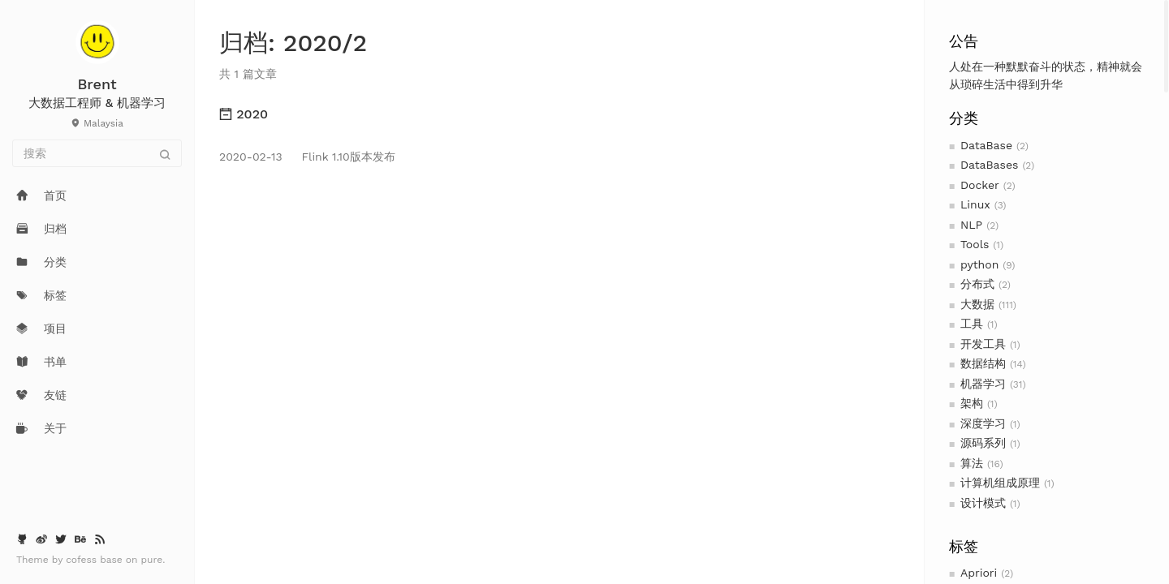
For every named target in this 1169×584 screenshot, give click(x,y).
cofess (83, 559)
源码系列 (983, 442)
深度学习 (983, 423)
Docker (979, 184)
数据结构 (983, 363)
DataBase (986, 145)
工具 (971, 323)
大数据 (977, 304)
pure (152, 559)
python (979, 264)
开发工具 (983, 343)
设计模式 (983, 502)
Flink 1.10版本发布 (307, 156)
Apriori (978, 572)
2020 (243, 114)
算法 (971, 463)
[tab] (559, 114)
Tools (974, 244)
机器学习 (983, 383)
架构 (971, 403)
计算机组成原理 (1000, 482)
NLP (971, 224)
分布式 (977, 283)
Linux (975, 204)
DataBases (989, 164)
